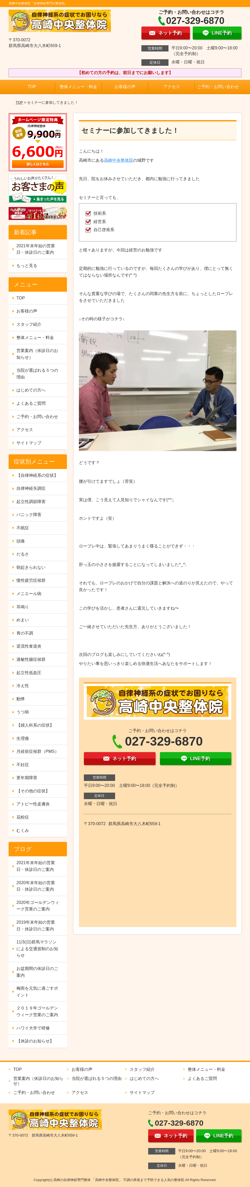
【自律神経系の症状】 (37, 475)
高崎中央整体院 (118, 160)
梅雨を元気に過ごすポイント (37, 991)
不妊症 (22, 764)
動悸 (20, 699)
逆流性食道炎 (28, 646)
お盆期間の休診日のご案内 (37, 971)
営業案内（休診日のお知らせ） (37, 354)
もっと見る (26, 265)
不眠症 (22, 528)
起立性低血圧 (28, 672)
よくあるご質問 (31, 403)
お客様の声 (125, 86)
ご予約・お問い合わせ (218, 86)
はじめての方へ (31, 390)
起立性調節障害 (31, 501)
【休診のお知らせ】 (35, 1041)
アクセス (171, 86)
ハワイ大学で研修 (33, 1028)
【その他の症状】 (33, 791)
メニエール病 (28, 593)
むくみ (22, 830)
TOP (32, 86)
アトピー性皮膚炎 (33, 804)
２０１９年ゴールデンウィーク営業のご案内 (37, 1011)
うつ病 (22, 712)
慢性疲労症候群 (31, 580)
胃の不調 (24, 633)
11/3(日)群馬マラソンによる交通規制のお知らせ (37, 948)
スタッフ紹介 (28, 324)
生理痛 (22, 738)
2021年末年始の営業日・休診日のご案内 (35, 249)
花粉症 (22, 817)
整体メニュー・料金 (78, 86)
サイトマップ (28, 443)
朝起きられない (31, 567)
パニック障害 (28, 514)
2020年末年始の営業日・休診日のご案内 (35, 886)
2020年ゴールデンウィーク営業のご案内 (37, 905)
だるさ (22, 554)
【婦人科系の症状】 (35, 725)
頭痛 (20, 541)
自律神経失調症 (31, 488)
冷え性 (22, 685)
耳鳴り (22, 607)
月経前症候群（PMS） (37, 751)
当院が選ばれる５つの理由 (37, 373)
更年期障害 (26, 777)
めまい (22, 620)
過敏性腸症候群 (31, 659)
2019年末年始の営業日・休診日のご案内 (35, 925)
